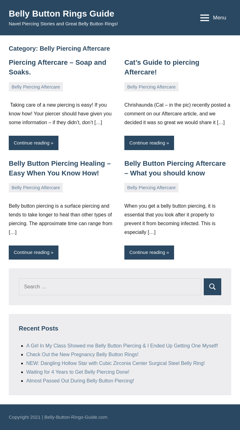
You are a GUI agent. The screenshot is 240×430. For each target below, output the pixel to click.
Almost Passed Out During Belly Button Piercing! (80, 380)
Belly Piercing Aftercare (36, 86)
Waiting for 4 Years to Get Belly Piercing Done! (77, 372)
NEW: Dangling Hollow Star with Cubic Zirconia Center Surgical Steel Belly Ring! (115, 363)
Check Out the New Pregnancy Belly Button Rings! (82, 354)
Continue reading (31, 142)
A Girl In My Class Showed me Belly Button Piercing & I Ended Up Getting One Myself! (122, 345)
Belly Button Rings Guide (61, 13)
